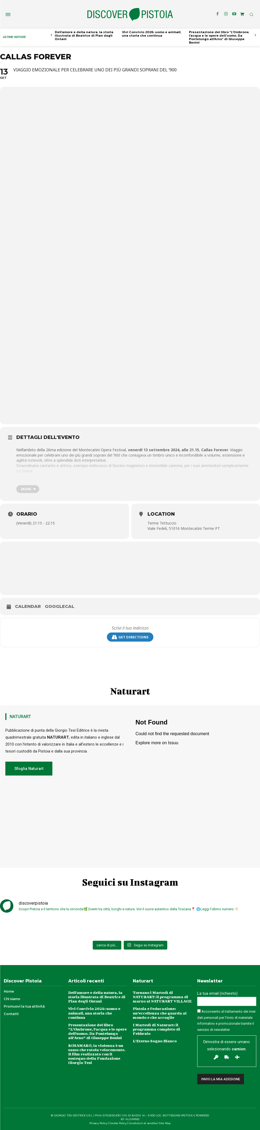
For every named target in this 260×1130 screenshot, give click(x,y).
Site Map (165, 1123)
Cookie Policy (118, 1123)
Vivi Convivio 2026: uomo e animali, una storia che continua (151, 33)
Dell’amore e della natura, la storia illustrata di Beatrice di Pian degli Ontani (84, 35)
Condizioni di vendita (143, 1123)
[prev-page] (51, 35)
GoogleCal (59, 606)
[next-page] (255, 35)
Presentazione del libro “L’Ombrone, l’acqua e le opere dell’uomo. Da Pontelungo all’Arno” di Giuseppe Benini (219, 37)
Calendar (28, 606)
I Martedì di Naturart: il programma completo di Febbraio (156, 1028)
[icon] (242, 14)
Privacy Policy (98, 1123)
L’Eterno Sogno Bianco (155, 1040)
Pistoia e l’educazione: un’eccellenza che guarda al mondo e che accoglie (159, 1012)
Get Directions (130, 637)
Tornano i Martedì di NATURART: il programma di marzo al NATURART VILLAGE (162, 996)
